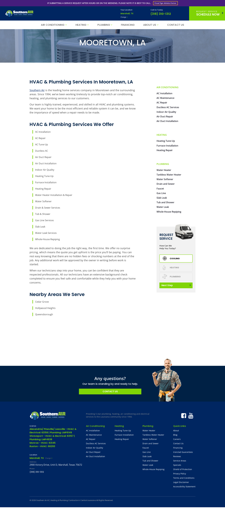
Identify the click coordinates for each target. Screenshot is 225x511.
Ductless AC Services (168, 107)
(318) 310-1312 (161, 14)
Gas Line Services (44, 220)
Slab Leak (40, 226)
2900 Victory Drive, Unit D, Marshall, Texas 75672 (56, 464)
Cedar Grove (42, 301)
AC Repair (40, 138)
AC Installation (43, 131)
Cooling (171, 258)
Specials (177, 465)
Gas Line (161, 193)
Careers (177, 439)
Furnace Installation (46, 182)
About (176, 430)
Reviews (177, 456)
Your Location (126, 10)
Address (33, 462)
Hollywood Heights (45, 308)
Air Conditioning (52, 25)
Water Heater (164, 170)
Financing (128, 25)
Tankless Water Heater (169, 174)
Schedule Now (208, 13)
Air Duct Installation (46, 163)
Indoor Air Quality (44, 169)
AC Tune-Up (41, 144)
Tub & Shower (42, 214)
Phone (32, 468)
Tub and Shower (165, 202)
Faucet (160, 188)
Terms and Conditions (183, 478)
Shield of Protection (182, 469)
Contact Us (175, 25)
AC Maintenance (165, 98)
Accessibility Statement (184, 486)
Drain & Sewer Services (47, 207)
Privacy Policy (179, 473)
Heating (80, 25)
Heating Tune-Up (44, 176)
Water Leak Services (46, 233)
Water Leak (163, 207)
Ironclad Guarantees (183, 452)
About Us (149, 25)
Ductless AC (41, 150)
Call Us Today (157, 10)
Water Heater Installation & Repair (53, 195)
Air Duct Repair (43, 157)
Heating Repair (43, 188)
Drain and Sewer (166, 183)
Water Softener (43, 201)
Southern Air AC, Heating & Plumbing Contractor (57, 500)
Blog (175, 434)
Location (33, 455)
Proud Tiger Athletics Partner (165, 3)
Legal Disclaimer (181, 482)
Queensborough (44, 314)
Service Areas (179, 460)
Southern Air (37, 90)
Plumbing (103, 25)
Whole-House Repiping (47, 239)
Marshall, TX (127, 13)
